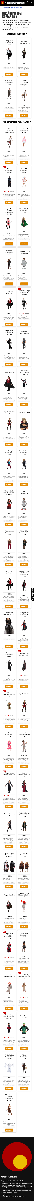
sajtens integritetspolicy (18, 1196)
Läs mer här (9, 74)
